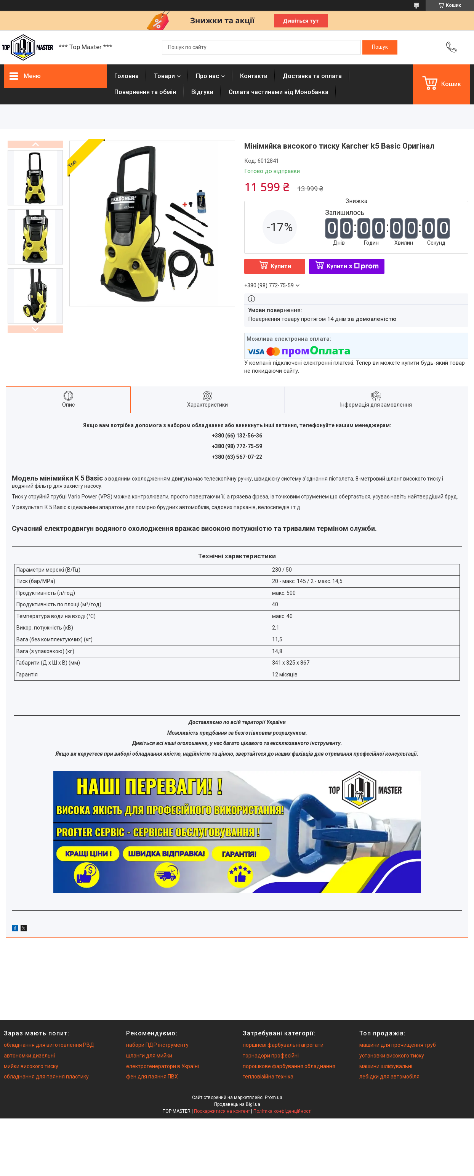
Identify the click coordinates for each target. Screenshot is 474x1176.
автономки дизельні (29, 1056)
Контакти (253, 76)
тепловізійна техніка (268, 1076)
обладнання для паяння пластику (46, 1076)
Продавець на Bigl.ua (237, 1104)
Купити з (353, 266)
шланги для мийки (149, 1056)
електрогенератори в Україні (162, 1066)
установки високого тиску (391, 1056)
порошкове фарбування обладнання (289, 1066)
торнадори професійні (271, 1056)
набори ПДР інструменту (157, 1045)
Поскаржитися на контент (222, 1111)
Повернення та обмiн (145, 92)
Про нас (207, 76)
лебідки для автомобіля (389, 1076)
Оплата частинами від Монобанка (278, 92)
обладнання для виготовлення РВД (49, 1045)
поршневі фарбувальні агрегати (283, 1045)
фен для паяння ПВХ (152, 1076)
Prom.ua (273, 1097)
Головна (126, 76)
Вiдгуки (202, 92)
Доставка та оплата (312, 76)
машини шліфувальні (385, 1066)
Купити (281, 266)
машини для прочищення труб (397, 1045)
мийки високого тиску (31, 1066)
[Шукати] (379, 47)
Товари (164, 76)
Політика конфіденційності (282, 1111)
